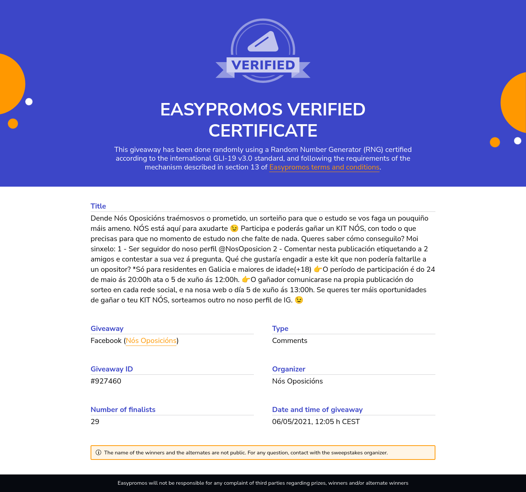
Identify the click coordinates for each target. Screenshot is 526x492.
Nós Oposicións (151, 341)
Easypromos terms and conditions (324, 167)
